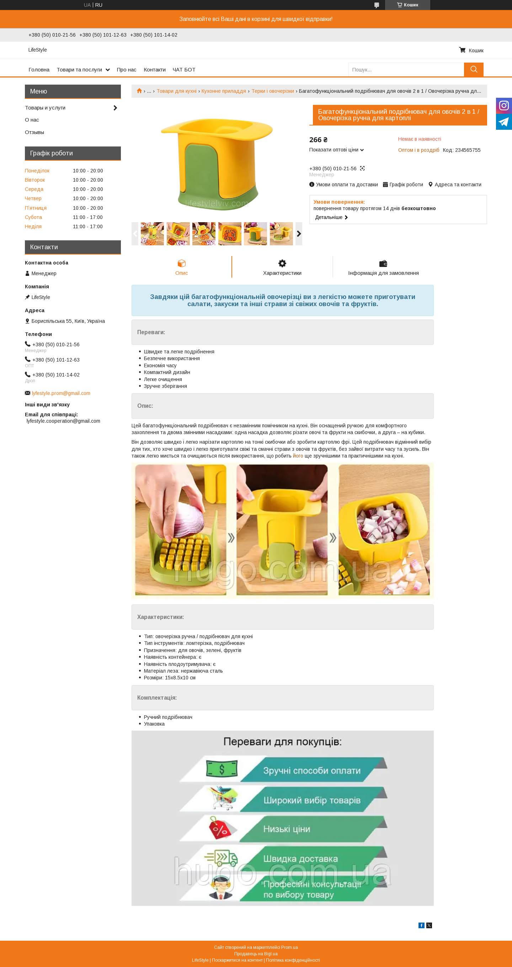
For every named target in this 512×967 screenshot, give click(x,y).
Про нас (127, 69)
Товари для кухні (176, 91)
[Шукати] (474, 69)
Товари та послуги (79, 69)
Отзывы (34, 132)
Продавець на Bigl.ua (256, 953)
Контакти (155, 69)
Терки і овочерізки (272, 91)
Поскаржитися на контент (237, 960)
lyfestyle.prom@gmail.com (61, 393)
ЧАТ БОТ (184, 69)
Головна (38, 69)
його (298, 456)
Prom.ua (289, 947)
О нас (32, 120)
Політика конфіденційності (293, 960)
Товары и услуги (45, 108)
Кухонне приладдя (224, 91)
